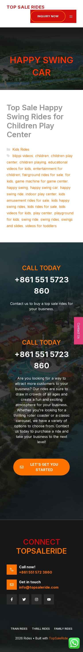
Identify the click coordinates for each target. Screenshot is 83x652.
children (42, 156)
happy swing (17, 187)
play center (42, 213)
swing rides (50, 219)
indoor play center (41, 194)
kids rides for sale (42, 206)
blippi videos (22, 156)
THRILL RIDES (41, 628)
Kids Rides (20, 149)
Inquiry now (47, 16)
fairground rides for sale (42, 175)
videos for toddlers (41, 226)
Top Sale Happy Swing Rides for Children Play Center (35, 121)
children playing (32, 162)
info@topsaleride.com (38, 587)
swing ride (29, 219)
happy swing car (44, 187)
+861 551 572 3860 (35, 572)
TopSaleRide (58, 638)
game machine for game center (41, 181)
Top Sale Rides (26, 7)
